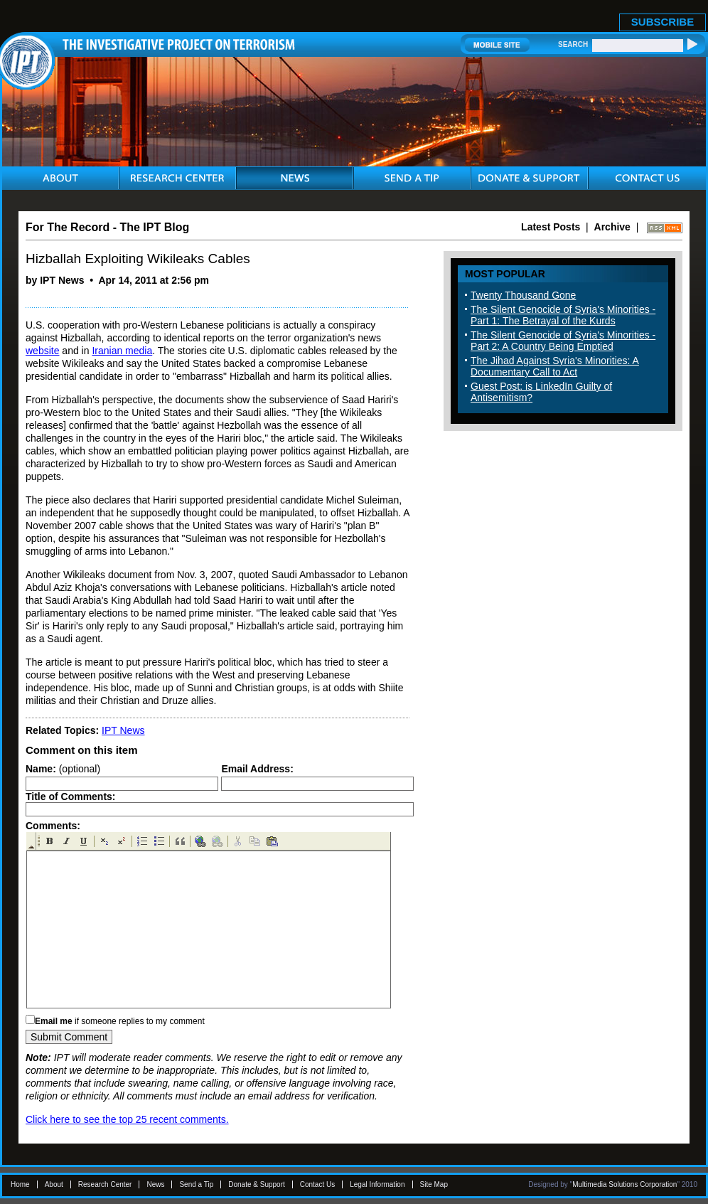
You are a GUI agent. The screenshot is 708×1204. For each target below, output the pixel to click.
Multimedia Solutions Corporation (624, 1184)
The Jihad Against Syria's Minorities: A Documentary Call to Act (555, 366)
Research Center (105, 1184)
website (42, 350)
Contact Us (317, 1184)
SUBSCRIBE (662, 22)
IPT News (123, 730)
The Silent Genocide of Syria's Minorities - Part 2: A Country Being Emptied (563, 340)
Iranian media (122, 350)
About (54, 1184)
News (155, 1184)
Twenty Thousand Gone (523, 295)
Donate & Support (256, 1184)
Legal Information (377, 1184)
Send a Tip (196, 1184)
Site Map (434, 1184)
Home (20, 1184)
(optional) (63, 768)
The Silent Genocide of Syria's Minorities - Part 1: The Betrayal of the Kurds (563, 315)
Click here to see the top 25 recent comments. (127, 1119)
